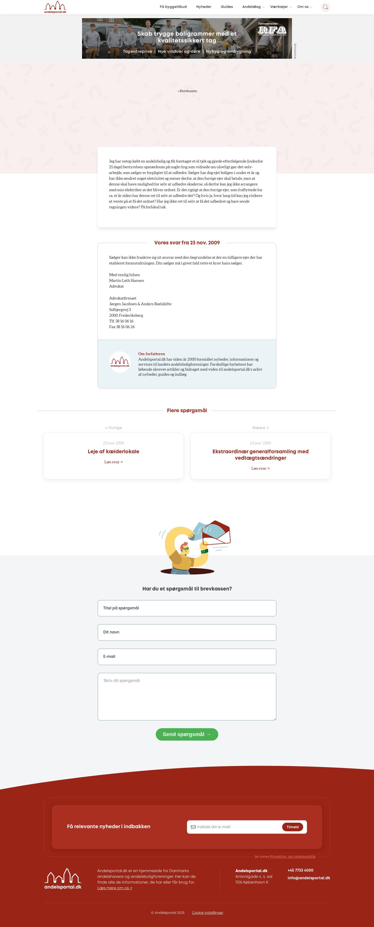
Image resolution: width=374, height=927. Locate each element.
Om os (302, 7)
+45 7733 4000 (300, 870)
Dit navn (111, 632)
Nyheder (203, 7)
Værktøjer (279, 7)
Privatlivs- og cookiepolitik (293, 856)
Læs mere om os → (114, 888)
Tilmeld (293, 827)
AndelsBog (251, 7)
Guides (227, 7)
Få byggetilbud (173, 7)
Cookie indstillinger (207, 912)
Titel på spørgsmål (121, 608)
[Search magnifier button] (325, 7)
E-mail (109, 656)
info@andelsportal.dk (309, 878)
